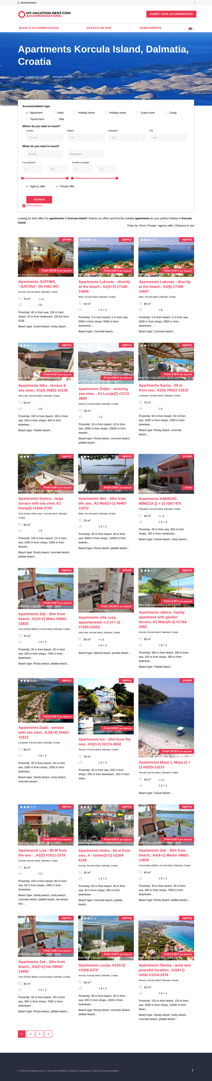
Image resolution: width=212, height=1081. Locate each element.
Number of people (80, 162)
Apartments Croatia (38, 77)
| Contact (72, 1071)
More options (32, 205)
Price (142, 225)
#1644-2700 (40, 503)
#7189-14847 (165, 286)
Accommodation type (36, 106)
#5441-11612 (44, 732)
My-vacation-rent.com (48, 15)
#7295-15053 (99, 622)
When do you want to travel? (40, 146)
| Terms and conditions (56, 1071)
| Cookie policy (83, 1071)
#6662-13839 (164, 855)
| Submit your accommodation (105, 1071)
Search (39, 199)
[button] (45, 137)
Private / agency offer (160, 225)
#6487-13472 (103, 503)
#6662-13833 (42, 619)
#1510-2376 (165, 970)
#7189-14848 (104, 286)
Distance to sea (184, 225)
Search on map (99, 27)
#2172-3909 (104, 393)
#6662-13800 (41, 966)
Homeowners (26, 3)
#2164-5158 (104, 855)
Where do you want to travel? (41, 126)
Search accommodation (39, 27)
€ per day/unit (28, 162)
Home (20, 77)
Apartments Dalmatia (62, 77)
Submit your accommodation (171, 14)
